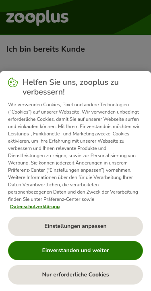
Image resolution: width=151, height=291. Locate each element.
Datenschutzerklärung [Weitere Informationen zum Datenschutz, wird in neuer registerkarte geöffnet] (35, 206)
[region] (75, 181)
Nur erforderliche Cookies (75, 274)
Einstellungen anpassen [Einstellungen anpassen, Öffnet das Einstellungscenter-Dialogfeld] (75, 226)
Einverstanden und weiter (75, 250)
